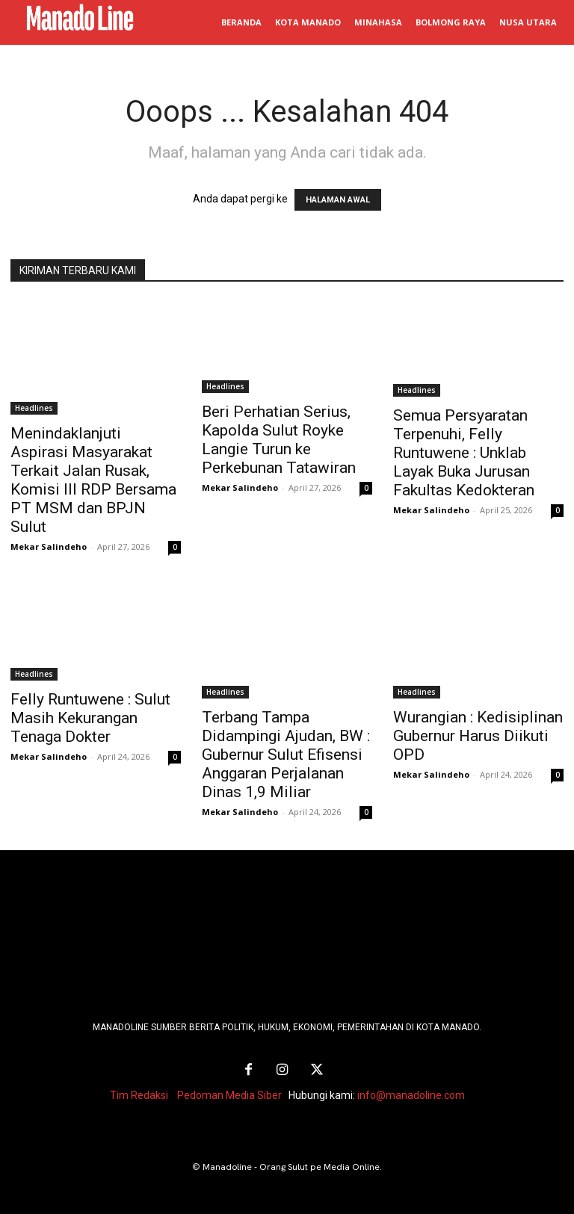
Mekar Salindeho (48, 546)
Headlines (34, 408)
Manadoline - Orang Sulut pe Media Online (291, 1164)
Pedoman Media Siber (229, 1092)
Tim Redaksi (139, 1092)
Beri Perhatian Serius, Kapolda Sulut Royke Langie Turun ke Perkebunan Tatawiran (279, 440)
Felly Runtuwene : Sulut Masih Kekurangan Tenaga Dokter (90, 718)
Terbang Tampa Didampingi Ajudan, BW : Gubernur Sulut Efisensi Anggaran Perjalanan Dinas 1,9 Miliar (286, 754)
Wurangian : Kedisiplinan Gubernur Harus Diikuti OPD (478, 736)
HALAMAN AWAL (338, 200)
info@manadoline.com (411, 1092)
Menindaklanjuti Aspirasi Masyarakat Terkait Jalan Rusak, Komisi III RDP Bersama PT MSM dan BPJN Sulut (93, 480)
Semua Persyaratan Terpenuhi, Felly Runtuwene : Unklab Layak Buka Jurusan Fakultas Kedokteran (463, 452)
